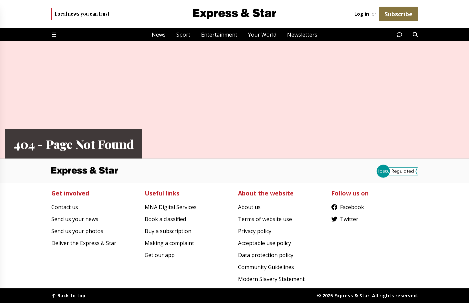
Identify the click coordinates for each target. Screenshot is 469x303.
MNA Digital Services (171, 207)
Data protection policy (265, 255)
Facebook (347, 207)
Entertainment (219, 34)
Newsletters (302, 34)
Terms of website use (265, 219)
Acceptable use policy (264, 243)
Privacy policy (254, 231)
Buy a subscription (168, 231)
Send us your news (74, 219)
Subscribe (398, 14)
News (159, 34)
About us (249, 207)
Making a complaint (169, 243)
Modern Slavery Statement (271, 279)
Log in (361, 14)
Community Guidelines (266, 267)
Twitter (344, 219)
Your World (262, 34)
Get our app (160, 255)
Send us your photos (77, 231)
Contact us (64, 207)
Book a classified (165, 219)
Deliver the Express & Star (83, 243)
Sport (183, 34)
